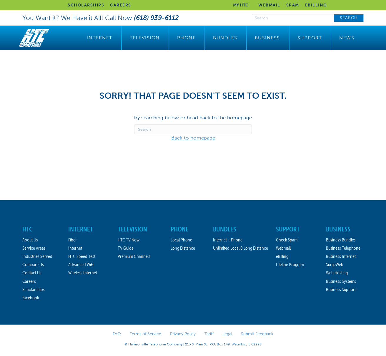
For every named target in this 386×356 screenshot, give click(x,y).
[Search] (193, 129)
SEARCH (349, 17)
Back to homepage (193, 138)
